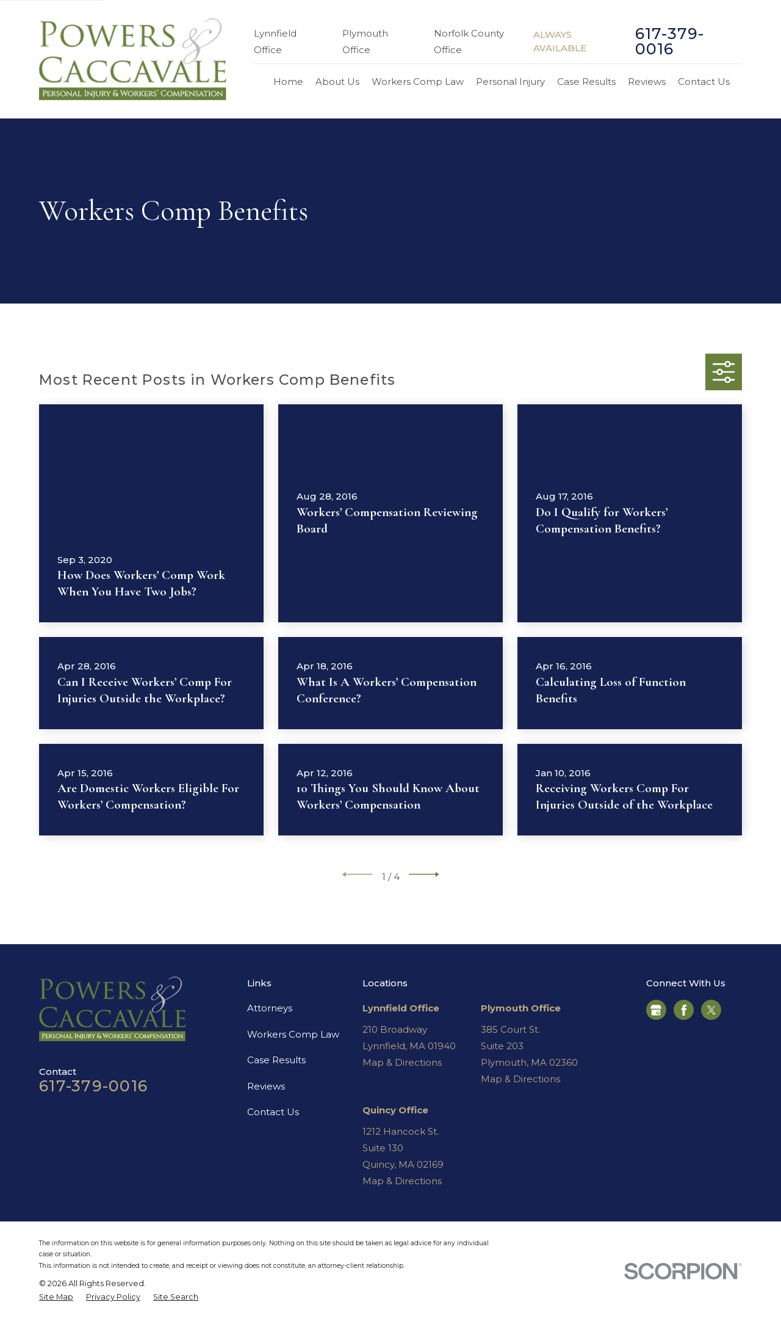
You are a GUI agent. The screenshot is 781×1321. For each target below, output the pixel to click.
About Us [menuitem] (337, 81)
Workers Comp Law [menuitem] (418, 81)
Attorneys (269, 1008)
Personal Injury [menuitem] (510, 81)
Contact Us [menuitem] (704, 81)
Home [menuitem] (288, 81)
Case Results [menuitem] (586, 81)
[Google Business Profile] (655, 1010)
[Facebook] (683, 1010)
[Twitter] (711, 1010)
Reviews (266, 1086)
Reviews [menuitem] (647, 81)
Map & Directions (402, 1062)
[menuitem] (56, 1297)
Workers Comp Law (293, 1034)
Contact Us (273, 1112)
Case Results (276, 1060)
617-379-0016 (670, 41)
